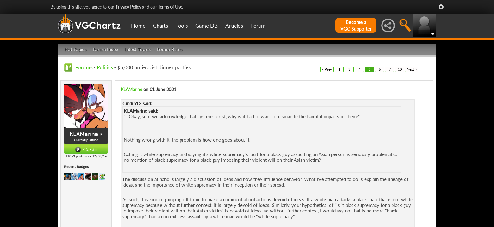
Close (441, 6)
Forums (84, 67)
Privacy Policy (128, 6)
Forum (258, 25)
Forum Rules (169, 49)
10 (400, 69)
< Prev (327, 69)
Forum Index (105, 49)
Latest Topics (137, 49)
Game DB (206, 25)
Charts (160, 25)
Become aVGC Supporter (355, 25)
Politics (105, 67)
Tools (181, 25)
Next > (412, 69)
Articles (234, 25)
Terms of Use (170, 6)
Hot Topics (75, 49)
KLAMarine (84, 134)
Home (138, 25)
